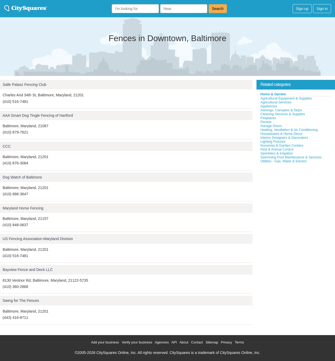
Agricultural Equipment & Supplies (286, 98)
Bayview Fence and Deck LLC (28, 270)
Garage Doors (271, 126)
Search (218, 9)
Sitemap (212, 342)
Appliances (268, 106)
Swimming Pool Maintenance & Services (290, 157)
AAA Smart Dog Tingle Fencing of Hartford (38, 115)
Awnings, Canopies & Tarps (281, 110)
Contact (197, 342)
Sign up (302, 9)
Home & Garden (273, 94)
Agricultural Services (276, 102)
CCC (7, 146)
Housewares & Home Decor (281, 134)
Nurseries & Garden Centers (281, 145)
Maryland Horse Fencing (23, 208)
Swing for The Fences (21, 300)
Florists (265, 122)
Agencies (162, 342)
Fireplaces (268, 118)
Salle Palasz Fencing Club (24, 84)
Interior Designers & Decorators (284, 138)
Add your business (105, 342)
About (184, 342)
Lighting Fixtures (272, 141)
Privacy (226, 342)
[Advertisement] (295, 202)
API (174, 342)
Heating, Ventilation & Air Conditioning (289, 130)
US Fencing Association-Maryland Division (38, 239)
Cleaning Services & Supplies (282, 114)
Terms (239, 342)
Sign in (322, 9)
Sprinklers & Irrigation (276, 153)
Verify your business (137, 342)
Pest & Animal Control (276, 149)
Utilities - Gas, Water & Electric (283, 161)
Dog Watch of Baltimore (22, 177)
